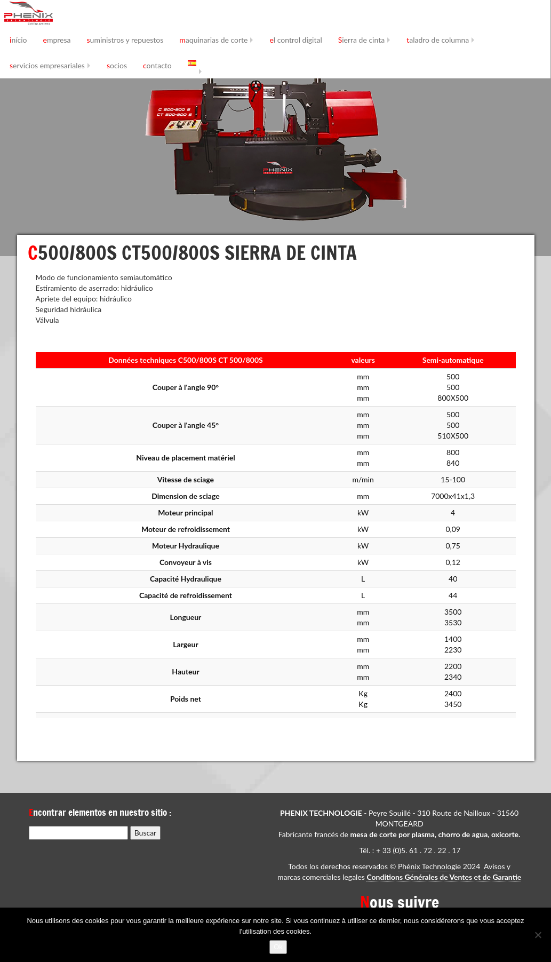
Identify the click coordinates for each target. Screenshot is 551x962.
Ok (278, 947)
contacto (157, 65)
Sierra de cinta (361, 39)
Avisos (494, 866)
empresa (57, 39)
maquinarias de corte (213, 39)
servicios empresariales (47, 65)
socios (117, 65)
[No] (537, 934)
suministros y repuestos (125, 39)
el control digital (295, 39)
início (18, 39)
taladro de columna (437, 39)
